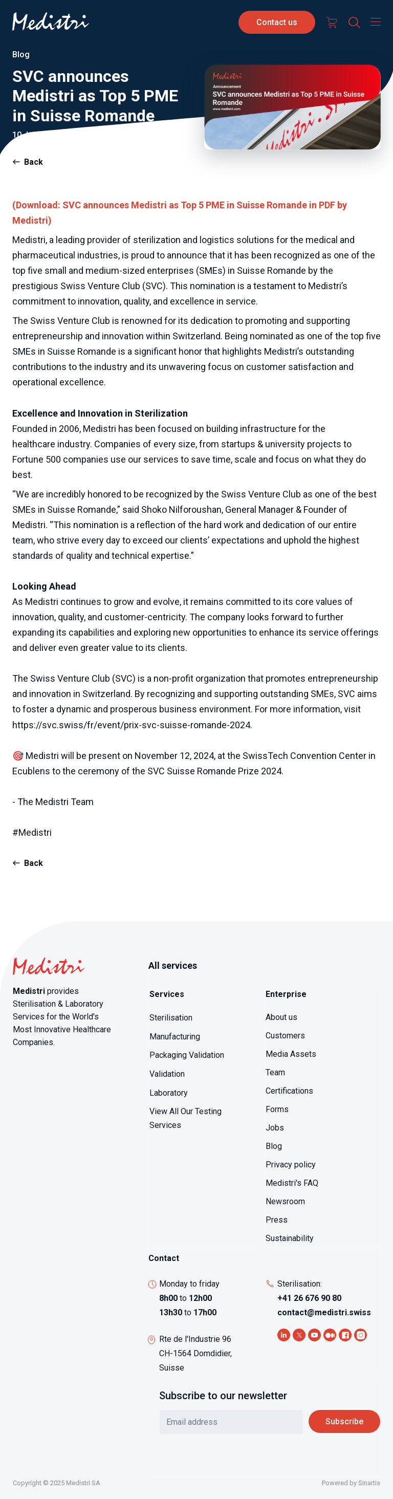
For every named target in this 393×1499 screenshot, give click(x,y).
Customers (285, 1035)
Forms (277, 1109)
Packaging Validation (186, 1055)
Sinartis (369, 1483)
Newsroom (285, 1201)
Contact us (276, 22)
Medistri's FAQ (292, 1183)
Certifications (289, 1091)
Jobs (275, 1128)
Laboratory (168, 1093)
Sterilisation (170, 1018)
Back (33, 162)
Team (275, 1072)
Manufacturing (174, 1036)
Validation (167, 1074)
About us (281, 1017)
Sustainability (290, 1238)
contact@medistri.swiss (324, 1312)
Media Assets (291, 1054)
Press (277, 1220)
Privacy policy (291, 1164)
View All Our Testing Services (185, 1118)
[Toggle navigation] (373, 21)
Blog (274, 1146)
